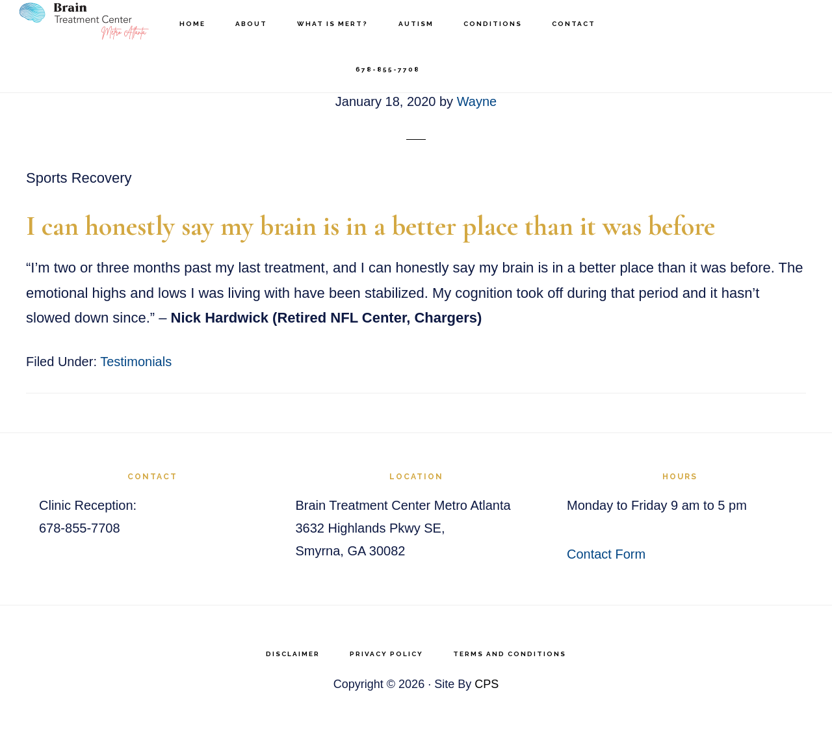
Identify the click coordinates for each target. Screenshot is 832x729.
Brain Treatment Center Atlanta (85, 23)
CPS (486, 684)
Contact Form (606, 554)
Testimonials (136, 361)
